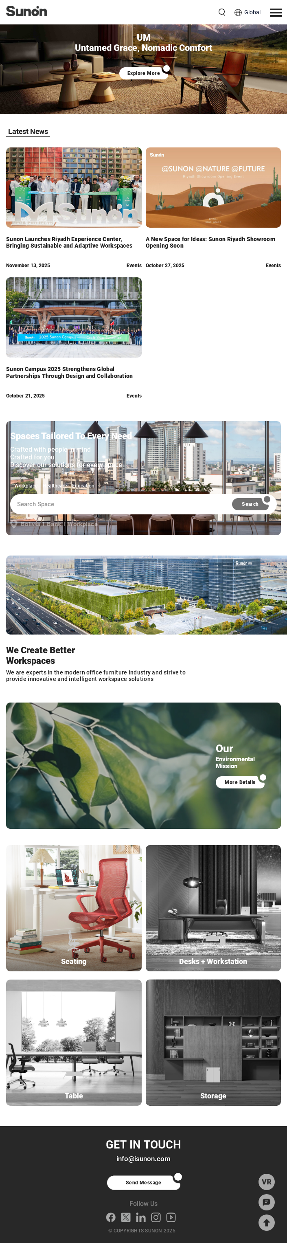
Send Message (144, 1183)
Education (83, 486)
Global (252, 12)
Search (250, 504)
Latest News (28, 131)
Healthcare (55, 486)
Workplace (25, 486)
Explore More (143, 73)
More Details (240, 782)
